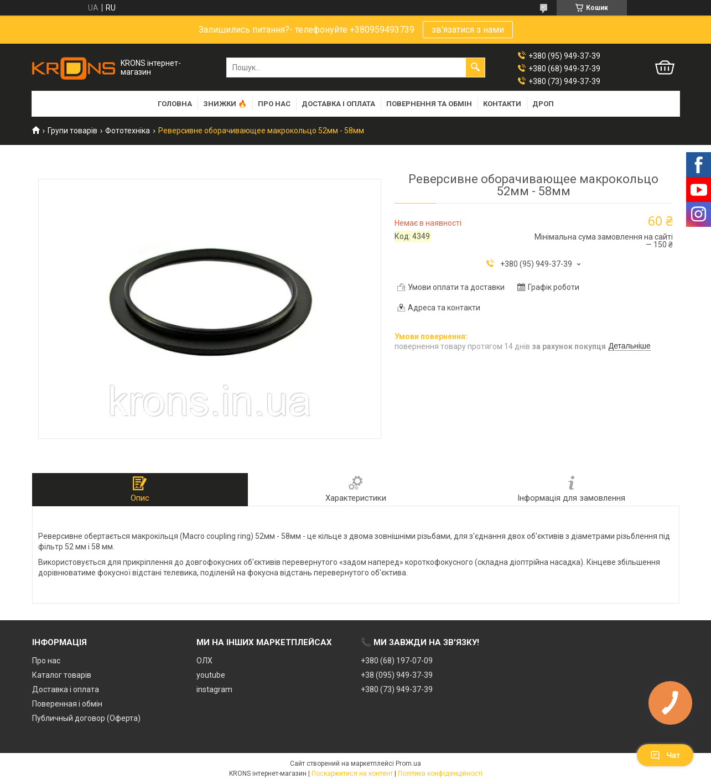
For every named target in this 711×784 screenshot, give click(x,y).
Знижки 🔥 (225, 104)
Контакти (502, 104)
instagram (214, 689)
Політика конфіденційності (440, 773)
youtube (210, 675)
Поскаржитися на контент (352, 773)
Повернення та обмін (429, 104)
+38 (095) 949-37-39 (397, 675)
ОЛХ (204, 660)
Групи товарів (72, 130)
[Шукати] (475, 67)
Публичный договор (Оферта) (86, 718)
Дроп (543, 104)
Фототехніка (127, 130)
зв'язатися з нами (468, 29)
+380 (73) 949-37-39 (397, 689)
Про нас (274, 104)
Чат (665, 755)
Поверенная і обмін (67, 703)
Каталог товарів (61, 675)
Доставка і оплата (338, 104)
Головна (175, 104)
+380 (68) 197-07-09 (397, 660)
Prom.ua (408, 763)
